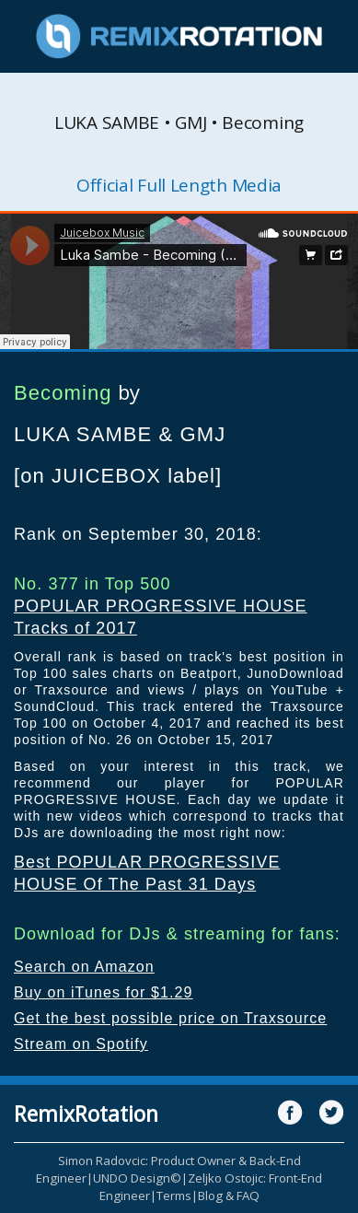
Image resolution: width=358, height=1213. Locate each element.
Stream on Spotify (81, 1044)
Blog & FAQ (229, 1195)
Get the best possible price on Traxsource (170, 1018)
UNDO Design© (137, 1178)
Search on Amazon (84, 966)
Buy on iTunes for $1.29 (103, 992)
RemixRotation (86, 1113)
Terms (173, 1195)
